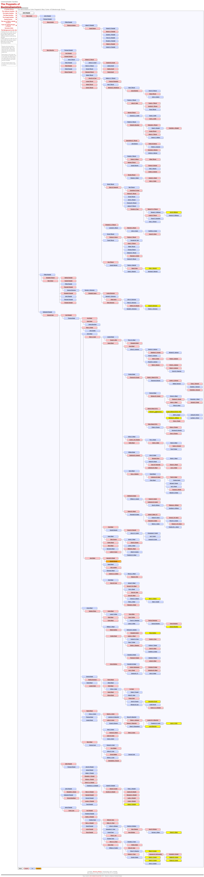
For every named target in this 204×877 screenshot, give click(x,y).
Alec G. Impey (110, 729)
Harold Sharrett (113, 530)
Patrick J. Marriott (131, 265)
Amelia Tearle (113, 636)
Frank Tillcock (110, 240)
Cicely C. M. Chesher (134, 439)
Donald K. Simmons (132, 309)
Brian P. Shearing (134, 851)
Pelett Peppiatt (68, 69)
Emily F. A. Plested (89, 782)
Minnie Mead (110, 695)
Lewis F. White (113, 614)
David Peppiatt (89, 826)
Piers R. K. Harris (174, 520)
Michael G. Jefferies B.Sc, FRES (155, 412)
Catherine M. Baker (155, 477)
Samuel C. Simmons (111, 296)
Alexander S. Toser (110, 829)
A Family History (9, 9)
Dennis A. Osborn (134, 598)
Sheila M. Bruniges (134, 125)
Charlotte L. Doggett (174, 128)
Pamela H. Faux (135, 209)
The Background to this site (9, 30)
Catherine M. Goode (153, 502)
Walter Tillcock (89, 75)
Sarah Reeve (92, 28)
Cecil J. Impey (110, 739)
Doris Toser (110, 844)
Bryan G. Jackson (152, 355)
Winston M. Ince (135, 704)
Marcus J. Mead (132, 573)
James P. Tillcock (131, 206)
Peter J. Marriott (153, 268)
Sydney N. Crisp (135, 639)
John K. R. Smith (134, 533)
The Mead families (8, 15)
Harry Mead (132, 471)
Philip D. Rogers (156, 427)
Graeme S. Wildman (174, 215)
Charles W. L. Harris (174, 527)
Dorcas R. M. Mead (131, 586)
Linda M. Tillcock (153, 215)
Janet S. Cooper (153, 860)
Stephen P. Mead (153, 658)
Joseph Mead (110, 337)
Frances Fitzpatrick (113, 81)
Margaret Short (155, 458)
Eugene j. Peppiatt (110, 34)
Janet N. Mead (152, 648)
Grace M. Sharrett (131, 530)
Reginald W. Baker (134, 514)
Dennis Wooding (156, 623)
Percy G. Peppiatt (110, 37)
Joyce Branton (134, 90)
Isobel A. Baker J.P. (152, 514)
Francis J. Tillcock (131, 100)
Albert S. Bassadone (135, 726)
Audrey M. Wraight (131, 791)
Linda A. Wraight (132, 801)
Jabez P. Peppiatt (89, 25)
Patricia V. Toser (132, 854)
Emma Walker (113, 754)
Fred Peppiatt (89, 804)
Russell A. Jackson (152, 361)
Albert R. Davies (135, 552)
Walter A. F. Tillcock (110, 78)
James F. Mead (131, 583)
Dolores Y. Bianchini (132, 723)
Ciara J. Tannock (195, 383)
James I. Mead (131, 539)
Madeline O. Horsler (156, 352)
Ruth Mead (89, 321)
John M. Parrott (134, 701)
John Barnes (134, 143)
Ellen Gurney (113, 539)
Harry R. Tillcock (153, 90)
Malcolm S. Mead (174, 492)
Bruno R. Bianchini (131, 717)
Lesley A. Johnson (173, 380)
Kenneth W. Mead (131, 664)
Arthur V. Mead (131, 436)
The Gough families (8, 17)
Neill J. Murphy (152, 168)
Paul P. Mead (174, 449)
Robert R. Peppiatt (110, 28)
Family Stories (8, 19)
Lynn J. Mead (173, 467)
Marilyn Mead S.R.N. (153, 408)
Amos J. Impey (92, 714)
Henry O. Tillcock (89, 65)
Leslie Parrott (153, 704)
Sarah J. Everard (177, 446)
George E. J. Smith (134, 115)
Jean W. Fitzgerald (155, 464)
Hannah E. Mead (195, 402)
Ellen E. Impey (131, 732)
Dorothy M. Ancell (110, 62)
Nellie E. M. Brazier (134, 305)
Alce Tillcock (111, 262)
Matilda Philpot (92, 611)
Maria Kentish (50, 22)
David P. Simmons (152, 305)
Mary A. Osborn (152, 598)
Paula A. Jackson (174, 358)
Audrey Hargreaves (134, 667)
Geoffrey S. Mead (152, 651)
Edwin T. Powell (134, 692)
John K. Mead (152, 673)
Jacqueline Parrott (152, 701)
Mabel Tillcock (89, 84)
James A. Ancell (92, 62)
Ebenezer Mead (111, 570)
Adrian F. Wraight (131, 804)
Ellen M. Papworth (113, 187)
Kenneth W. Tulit (135, 240)
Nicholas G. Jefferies (174, 418)
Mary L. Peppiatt (89, 823)
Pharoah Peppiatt (68, 299)
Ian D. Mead (174, 486)
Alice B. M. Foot (92, 78)
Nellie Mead (132, 442)
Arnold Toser (110, 832)
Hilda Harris (113, 299)
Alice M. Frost (113, 583)
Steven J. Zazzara (155, 146)
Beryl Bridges (131, 832)
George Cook (92, 745)
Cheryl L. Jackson (173, 365)
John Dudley (92, 330)
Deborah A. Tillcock (152, 125)
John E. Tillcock (131, 199)
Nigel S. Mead (173, 442)
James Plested (89, 770)
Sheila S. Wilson (135, 159)
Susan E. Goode (153, 499)
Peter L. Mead (131, 601)
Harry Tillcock (110, 84)
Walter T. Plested (89, 773)
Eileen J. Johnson (134, 720)
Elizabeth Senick (135, 633)
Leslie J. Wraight (132, 798)
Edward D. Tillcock (131, 252)
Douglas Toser (110, 838)
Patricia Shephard (152, 620)
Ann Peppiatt (68, 53)
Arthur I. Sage (113, 689)
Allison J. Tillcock (153, 134)
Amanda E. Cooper (173, 854)
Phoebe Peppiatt (68, 56)
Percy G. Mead (131, 340)
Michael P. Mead (174, 483)
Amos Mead (89, 608)
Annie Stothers (113, 664)
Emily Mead (111, 620)
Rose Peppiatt (89, 832)
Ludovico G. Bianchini (113, 717)
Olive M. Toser (131, 848)
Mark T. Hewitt (155, 601)
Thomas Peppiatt (47, 19)
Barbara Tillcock (132, 162)
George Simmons (71, 290)
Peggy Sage (132, 698)
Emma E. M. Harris (173, 517)
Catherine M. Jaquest (134, 455)
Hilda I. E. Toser (110, 823)
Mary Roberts (134, 829)
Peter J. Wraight (132, 788)
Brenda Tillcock (131, 175)
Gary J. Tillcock (152, 221)
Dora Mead (131, 346)
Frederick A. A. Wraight (92, 785)
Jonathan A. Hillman (174, 508)
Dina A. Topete (176, 421)
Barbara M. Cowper (155, 396)
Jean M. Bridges (153, 829)
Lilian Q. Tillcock (132, 243)
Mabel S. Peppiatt (110, 44)
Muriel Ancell (110, 72)
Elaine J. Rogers (174, 427)
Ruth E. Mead (173, 477)
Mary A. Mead (89, 327)
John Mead (89, 333)
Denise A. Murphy (152, 165)
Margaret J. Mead (131, 605)
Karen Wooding (174, 623)
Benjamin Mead (110, 548)
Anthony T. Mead (153, 645)
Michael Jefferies (97, 871)
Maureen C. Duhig (134, 256)
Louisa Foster (92, 686)
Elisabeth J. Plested (89, 776)
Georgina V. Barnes (152, 150)
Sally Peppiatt (68, 763)
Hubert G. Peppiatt (110, 47)
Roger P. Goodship (155, 218)
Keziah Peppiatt (68, 280)
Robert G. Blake (174, 832)
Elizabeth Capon (92, 293)
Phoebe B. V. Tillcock (110, 224)
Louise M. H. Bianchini (152, 720)
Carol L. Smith (152, 118)
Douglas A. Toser (132, 841)
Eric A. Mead (132, 589)
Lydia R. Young (113, 552)
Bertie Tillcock (110, 184)
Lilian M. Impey (110, 735)
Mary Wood (50, 280)
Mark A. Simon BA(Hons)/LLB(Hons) (177, 415)
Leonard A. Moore (113, 227)
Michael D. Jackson (174, 352)
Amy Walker (113, 748)
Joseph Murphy (134, 165)
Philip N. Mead (176, 405)
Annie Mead (111, 611)
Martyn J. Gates (156, 524)
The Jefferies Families (8, 11)
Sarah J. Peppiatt (89, 816)
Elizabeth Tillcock (50, 277)
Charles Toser (92, 820)
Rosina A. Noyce (114, 237)
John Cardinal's (93, 876)
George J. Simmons (89, 290)
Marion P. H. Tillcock (153, 209)
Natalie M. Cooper (173, 857)
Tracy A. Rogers (174, 433)
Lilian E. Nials (134, 103)
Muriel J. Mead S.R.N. (152, 377)
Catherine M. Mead (152, 467)
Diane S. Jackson (173, 368)
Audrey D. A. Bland (113, 573)
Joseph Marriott (113, 265)
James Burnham (92, 324)
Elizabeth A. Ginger (71, 791)
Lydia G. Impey (110, 720)
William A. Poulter (113, 848)
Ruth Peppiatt (68, 65)
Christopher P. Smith (153, 533)
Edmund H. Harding (131, 629)
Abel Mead (110, 580)
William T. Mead (110, 626)
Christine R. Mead (152, 667)
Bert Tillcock (132, 187)
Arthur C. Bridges (113, 826)
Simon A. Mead (173, 396)
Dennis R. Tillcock (131, 259)
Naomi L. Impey (110, 714)
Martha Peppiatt (68, 277)
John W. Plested (90, 767)
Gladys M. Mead (132, 511)
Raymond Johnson (155, 380)
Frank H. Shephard (134, 620)
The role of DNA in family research (8, 22)
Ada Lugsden (113, 567)
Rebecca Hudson (71, 25)
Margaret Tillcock (89, 72)
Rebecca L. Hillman (174, 505)
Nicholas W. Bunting (177, 430)
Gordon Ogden (134, 857)
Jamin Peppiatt (68, 807)
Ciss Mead (110, 527)
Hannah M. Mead (110, 558)
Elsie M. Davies (134, 542)
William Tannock (177, 383)
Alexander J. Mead (194, 399)
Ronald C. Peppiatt (110, 41)
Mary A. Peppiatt (90, 791)
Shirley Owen (134, 844)
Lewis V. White (131, 623)
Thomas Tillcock (132, 249)
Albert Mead (111, 682)
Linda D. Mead (152, 661)
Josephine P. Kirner (134, 190)
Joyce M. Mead (131, 595)
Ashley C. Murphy (152, 171)
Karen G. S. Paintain (156, 707)
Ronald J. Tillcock (131, 156)
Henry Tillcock (71, 59)
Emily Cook (71, 810)
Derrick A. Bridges (131, 826)
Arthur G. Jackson (134, 349)
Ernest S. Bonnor (113, 723)
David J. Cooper (153, 857)
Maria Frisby (135, 268)
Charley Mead (131, 374)
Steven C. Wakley (155, 137)
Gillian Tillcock (152, 159)
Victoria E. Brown (113, 732)
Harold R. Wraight (110, 785)
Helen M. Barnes (153, 143)
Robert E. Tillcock (131, 122)
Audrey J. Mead (132, 636)
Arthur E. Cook (110, 751)
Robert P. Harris (156, 517)
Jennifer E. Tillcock (152, 106)
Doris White (132, 614)
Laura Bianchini (153, 726)
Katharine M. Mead (152, 670)
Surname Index (9, 28)
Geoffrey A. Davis (152, 231)
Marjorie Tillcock (132, 112)
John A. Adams (155, 97)
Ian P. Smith (153, 536)
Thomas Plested (71, 767)
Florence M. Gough (134, 377)
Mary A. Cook (92, 337)
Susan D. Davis (153, 234)
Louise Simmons (111, 293)
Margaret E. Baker (152, 520)
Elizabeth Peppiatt (68, 293)
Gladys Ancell (110, 69)
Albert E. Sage (131, 695)
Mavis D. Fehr (134, 576)
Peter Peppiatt (68, 62)
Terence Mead (152, 393)
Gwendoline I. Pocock (113, 760)
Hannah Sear (50, 315)
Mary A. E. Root (113, 841)
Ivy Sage (132, 689)
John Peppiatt (26, 12)
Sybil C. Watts (155, 442)
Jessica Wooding (174, 626)
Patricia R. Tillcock (131, 193)
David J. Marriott (132, 271)
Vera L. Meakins (135, 474)
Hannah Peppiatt (89, 795)
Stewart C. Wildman (156, 212)
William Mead (131, 452)
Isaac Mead (110, 536)
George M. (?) (134, 673)
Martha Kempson (92, 679)
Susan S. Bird (113, 340)
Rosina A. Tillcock (131, 237)
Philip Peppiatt (68, 22)
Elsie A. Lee (113, 835)
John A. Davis (134, 231)
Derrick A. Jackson (152, 349)
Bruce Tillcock (152, 109)
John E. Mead (152, 455)
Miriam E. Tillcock (89, 59)
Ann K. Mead (131, 670)
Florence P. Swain (134, 658)
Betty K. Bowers (156, 365)
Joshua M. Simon (195, 414)
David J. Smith (152, 115)
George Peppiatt (89, 798)
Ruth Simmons (110, 302)
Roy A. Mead (153, 439)
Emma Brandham (71, 798)
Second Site (98, 876)
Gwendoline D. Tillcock (131, 140)
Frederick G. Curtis (155, 723)
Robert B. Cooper (173, 860)
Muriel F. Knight (113, 788)
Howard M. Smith (153, 539)
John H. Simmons (131, 299)
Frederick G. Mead (131, 555)
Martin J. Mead (173, 458)
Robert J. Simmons (152, 309)
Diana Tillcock (152, 93)
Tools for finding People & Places (8, 25)
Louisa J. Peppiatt (89, 801)
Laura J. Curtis (173, 723)
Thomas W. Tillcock (131, 203)
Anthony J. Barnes (152, 153)
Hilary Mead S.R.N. (152, 424)
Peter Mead (153, 480)
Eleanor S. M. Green (177, 524)
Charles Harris (176, 480)
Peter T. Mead (131, 642)
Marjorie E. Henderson (113, 87)
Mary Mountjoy (50, 50)
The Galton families (8, 13)
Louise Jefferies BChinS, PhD (174, 411)
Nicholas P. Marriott (152, 271)
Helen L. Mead (173, 402)
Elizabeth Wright (135, 343)
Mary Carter (29, 16)
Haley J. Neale (152, 181)
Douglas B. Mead (131, 654)
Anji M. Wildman (174, 212)
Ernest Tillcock (89, 69)
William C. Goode (134, 499)
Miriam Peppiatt (68, 72)
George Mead (89, 676)
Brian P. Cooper (153, 851)
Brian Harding (152, 633)
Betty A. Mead (155, 358)
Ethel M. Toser (110, 820)
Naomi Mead (110, 679)
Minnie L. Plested (89, 779)
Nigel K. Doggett (156, 128)
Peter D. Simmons (131, 302)
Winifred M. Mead (131, 495)
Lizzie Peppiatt (89, 829)
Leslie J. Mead (131, 545)
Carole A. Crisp (152, 639)
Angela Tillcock (152, 131)
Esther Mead (110, 542)
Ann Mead (89, 318)
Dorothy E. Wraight (110, 791)
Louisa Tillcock (89, 81)
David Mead (153, 474)
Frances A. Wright (176, 489)
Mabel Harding (113, 629)
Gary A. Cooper (153, 863)
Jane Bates (92, 558)
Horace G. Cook (111, 745)
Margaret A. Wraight (132, 795)
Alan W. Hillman (156, 505)
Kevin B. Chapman (176, 371)
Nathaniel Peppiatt (47, 312)
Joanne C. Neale (153, 178)
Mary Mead (110, 545)
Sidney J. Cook (110, 757)
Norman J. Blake (156, 832)
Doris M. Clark (134, 592)
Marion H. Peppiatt (110, 31)
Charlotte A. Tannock (195, 390)
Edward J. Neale (135, 178)
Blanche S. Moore (131, 227)
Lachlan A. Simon (195, 418)
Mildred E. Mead (132, 548)
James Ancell (110, 65)
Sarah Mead (111, 343)
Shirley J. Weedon (134, 645)
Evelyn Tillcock (89, 87)
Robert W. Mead (153, 461)
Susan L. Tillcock (153, 103)
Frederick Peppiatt (89, 813)
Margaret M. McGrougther (155, 854)
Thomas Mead (71, 318)
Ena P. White (132, 617)
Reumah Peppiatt (68, 287)
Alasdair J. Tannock (195, 386)
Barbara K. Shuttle (176, 399)
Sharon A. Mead (174, 464)
